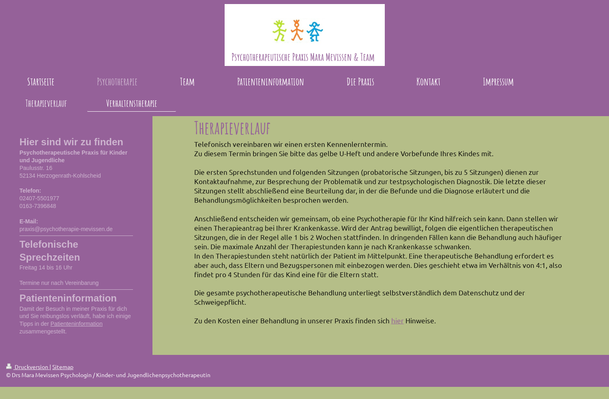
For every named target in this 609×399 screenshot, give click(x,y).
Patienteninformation (77, 323)
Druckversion (27, 366)
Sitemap (62, 366)
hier (397, 320)
